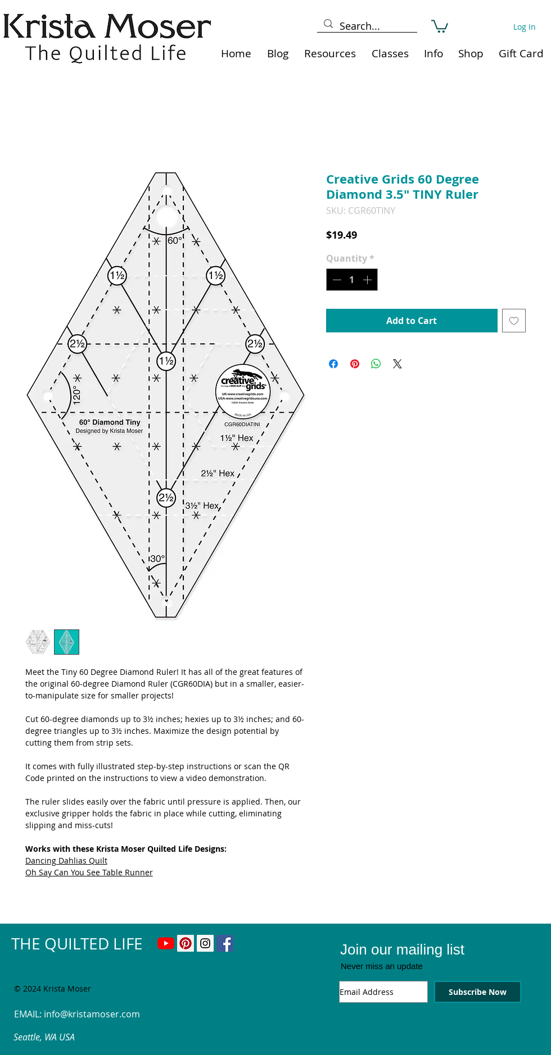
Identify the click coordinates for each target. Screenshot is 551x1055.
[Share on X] (397, 364)
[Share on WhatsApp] (376, 364)
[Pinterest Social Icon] (185, 943)
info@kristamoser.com (92, 1014)
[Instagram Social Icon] (205, 943)
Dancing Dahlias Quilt (66, 860)
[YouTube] (165, 943)
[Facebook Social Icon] (224, 943)
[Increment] (368, 279)
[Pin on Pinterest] (355, 364)
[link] (439, 26)
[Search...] (367, 26)
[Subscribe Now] (477, 992)
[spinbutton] (352, 279)
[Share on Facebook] (333, 364)
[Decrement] (336, 279)
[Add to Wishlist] (514, 320)
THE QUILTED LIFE (77, 943)
